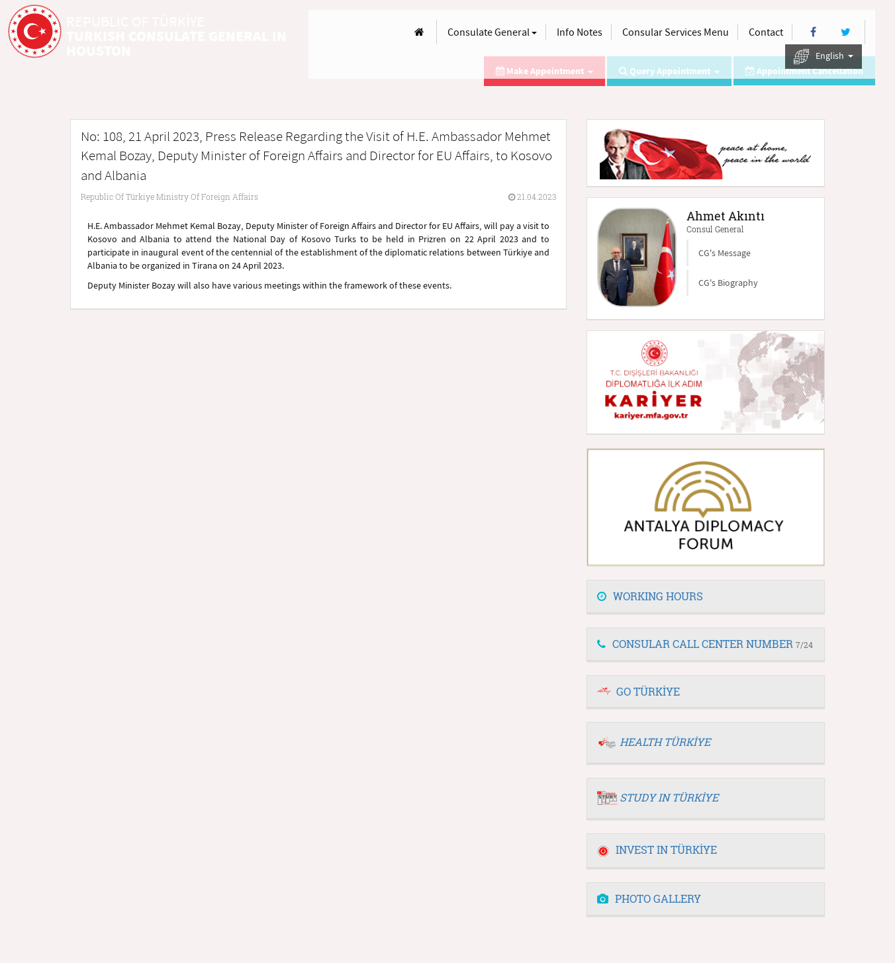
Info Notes (579, 31)
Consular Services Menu (675, 31)
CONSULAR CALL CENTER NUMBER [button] (705, 644)
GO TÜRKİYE (648, 691)
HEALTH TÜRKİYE (665, 742)
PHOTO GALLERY (649, 898)
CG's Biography (728, 283)
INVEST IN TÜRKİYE (657, 849)
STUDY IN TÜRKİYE (669, 797)
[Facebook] (813, 32)
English (823, 56)
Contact (766, 31)
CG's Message (724, 253)
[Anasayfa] (419, 32)
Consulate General (492, 31)
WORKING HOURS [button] (650, 596)
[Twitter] (845, 32)
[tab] (705, 597)
